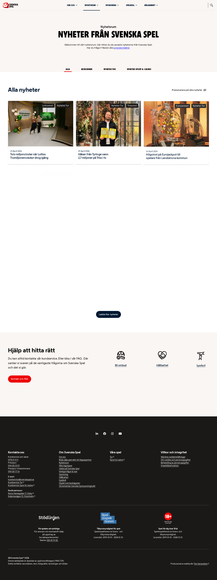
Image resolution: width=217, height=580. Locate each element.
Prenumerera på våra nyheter (189, 90)
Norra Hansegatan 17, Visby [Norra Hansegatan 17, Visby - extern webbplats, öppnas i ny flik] (20, 493)
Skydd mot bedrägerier (69, 483)
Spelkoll (131, 5)
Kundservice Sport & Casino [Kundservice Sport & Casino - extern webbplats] (20, 485)
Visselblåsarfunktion (170, 465)
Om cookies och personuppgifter (176, 460)
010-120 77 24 (14, 471)
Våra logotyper (65, 465)
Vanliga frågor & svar (68, 471)
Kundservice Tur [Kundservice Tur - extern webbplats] (15, 482)
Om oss (72, 5)
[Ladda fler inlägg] (108, 314)
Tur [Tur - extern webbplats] (111, 457)
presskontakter (122, 47)
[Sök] (211, 5)
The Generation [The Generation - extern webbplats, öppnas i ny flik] (201, 564)
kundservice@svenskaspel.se (21, 479)
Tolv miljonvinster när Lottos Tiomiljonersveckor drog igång (29, 157)
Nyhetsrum (91, 5)
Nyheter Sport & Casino (139, 69)
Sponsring (112, 5)
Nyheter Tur (110, 69)
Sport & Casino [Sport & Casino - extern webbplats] (116, 460)
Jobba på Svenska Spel (69, 468)
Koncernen (86, 69)
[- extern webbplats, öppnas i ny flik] (96, 433)
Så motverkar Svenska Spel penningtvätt (77, 486)
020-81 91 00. (52, 540)
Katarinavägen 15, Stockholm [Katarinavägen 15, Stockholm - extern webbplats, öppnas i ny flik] (20, 496)
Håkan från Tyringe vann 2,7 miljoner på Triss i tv (93, 158)
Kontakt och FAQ (19, 379)
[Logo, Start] (10, 5)
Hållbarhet (151, 5)
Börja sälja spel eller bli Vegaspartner (75, 460)
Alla (68, 69)
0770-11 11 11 (13, 460)
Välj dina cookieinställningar (173, 457)
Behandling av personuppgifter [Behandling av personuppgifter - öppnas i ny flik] (175, 463)
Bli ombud (120, 366)
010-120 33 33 (14, 465)
